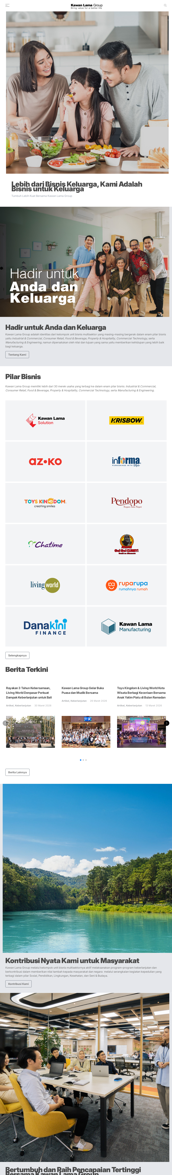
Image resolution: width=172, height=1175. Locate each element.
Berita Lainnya (17, 772)
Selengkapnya (17, 655)
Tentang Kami (17, 354)
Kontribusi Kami (18, 984)
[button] (80, 760)
